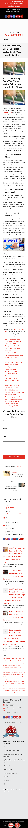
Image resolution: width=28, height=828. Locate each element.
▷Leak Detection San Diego (11, 750)
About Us (6, 777)
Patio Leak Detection (11, 373)
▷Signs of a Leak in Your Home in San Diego (14, 761)
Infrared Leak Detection (11, 357)
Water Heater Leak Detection (13, 399)
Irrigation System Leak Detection (14, 362)
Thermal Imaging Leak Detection (14, 397)
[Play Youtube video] (14, 244)
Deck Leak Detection (11, 343)
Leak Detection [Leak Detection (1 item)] (8, 672)
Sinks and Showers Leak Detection (14, 392)
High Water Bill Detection (12, 353)
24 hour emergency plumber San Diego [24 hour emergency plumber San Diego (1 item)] (10, 658)
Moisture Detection (10, 369)
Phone (5, 428)
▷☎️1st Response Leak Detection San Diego (14, 25)
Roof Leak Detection (11, 378)
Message (6, 444)
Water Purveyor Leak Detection (14, 406)
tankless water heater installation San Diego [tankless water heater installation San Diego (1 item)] (11, 688)
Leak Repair (8, 367)
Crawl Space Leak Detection (13, 341)
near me (19, 466)
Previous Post (14, 472)
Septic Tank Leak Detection (12, 380)
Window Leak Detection (11, 403)
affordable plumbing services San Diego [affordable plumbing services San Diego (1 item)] (14, 660)
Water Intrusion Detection (12, 401)
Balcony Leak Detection (11, 337)
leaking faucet (8, 112)
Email (5, 436)
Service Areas (8, 14)
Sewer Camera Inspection (12, 385)
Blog (5, 784)
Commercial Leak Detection (13, 339)
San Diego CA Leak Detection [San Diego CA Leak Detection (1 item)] (8, 683)
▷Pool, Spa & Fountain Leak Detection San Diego (14, 755)
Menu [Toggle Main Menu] (6, 39)
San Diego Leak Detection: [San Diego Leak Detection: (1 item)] (19, 683)
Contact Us (7, 780)
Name (5, 421)
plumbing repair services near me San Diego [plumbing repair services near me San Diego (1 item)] (11, 679)
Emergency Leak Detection (12, 346)
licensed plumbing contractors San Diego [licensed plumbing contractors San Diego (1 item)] (16, 676)
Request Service (16, 14)
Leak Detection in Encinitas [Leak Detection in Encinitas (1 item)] (17, 672)
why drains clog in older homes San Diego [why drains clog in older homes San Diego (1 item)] (13, 692)
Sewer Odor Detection (11, 390)
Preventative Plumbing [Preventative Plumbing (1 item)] (19, 681)
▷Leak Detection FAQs (10, 773)
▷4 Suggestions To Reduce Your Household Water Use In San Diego (10, 488)
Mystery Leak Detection (12, 371)
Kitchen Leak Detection (11, 364)
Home (6, 747)
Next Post (14, 483)
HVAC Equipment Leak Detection (14, 355)
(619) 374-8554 (16, 9)
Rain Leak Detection (10, 376)
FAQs (22, 14)
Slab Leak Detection (10, 394)
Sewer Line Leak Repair (11, 387)
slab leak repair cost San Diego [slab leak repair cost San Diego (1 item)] (8, 685)
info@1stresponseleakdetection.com (14, 11)
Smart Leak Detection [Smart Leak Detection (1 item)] (19, 685)
